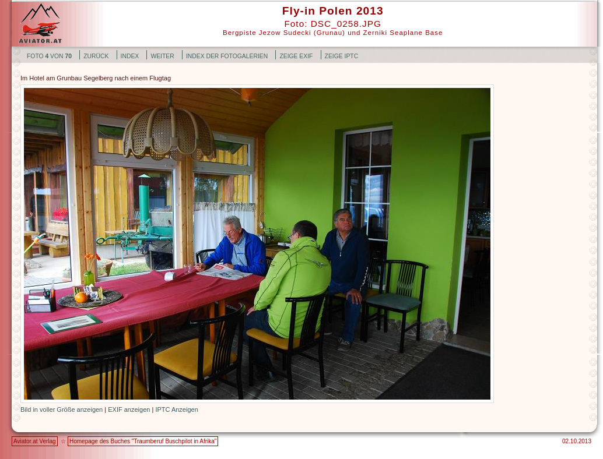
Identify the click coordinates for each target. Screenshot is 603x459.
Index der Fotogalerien (227, 56)
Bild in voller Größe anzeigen (61, 409)
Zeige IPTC (342, 56)
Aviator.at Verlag (34, 441)
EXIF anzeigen (129, 409)
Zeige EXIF (296, 56)
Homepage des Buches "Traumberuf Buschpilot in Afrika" (142, 441)
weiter (162, 56)
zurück (95, 56)
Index (130, 56)
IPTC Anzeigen (176, 409)
